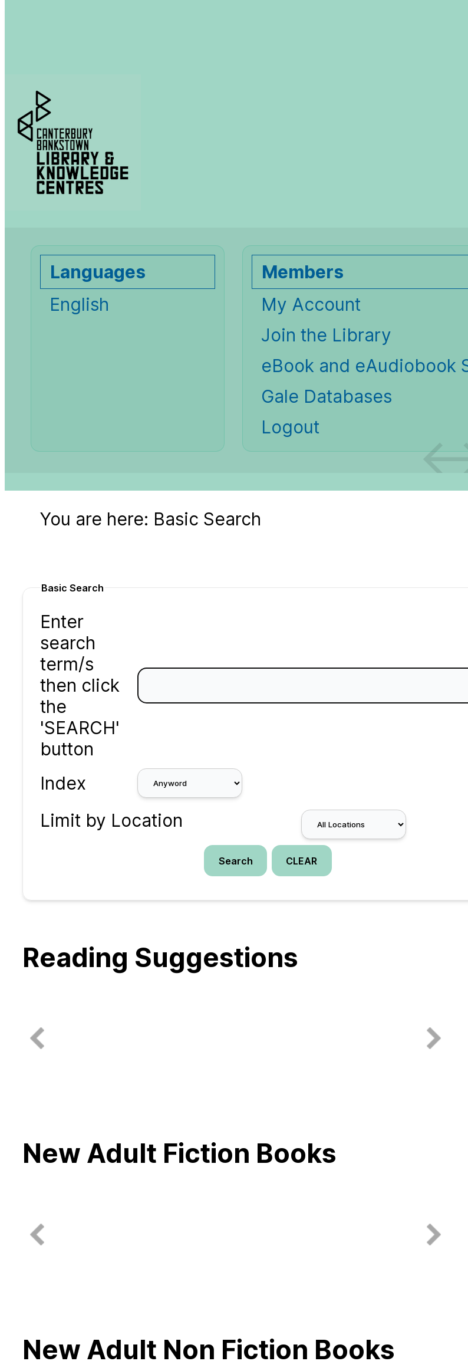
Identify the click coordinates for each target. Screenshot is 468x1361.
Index (63, 783)
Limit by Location (111, 820)
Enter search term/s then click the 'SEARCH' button (80, 685)
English (79, 304)
